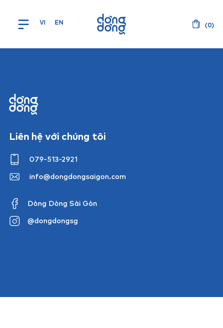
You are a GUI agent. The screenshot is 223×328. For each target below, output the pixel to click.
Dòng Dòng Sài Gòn (62, 203)
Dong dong (23, 104)
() (208, 25)
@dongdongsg (52, 220)
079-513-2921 (53, 159)
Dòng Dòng (111, 24)
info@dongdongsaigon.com (77, 176)
